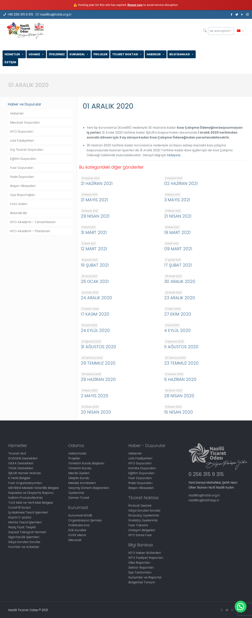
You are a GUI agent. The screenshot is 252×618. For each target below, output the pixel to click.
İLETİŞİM (10, 62)
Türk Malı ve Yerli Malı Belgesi (30, 502)
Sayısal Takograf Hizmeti (27, 532)
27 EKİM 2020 (177, 314)
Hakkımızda (77, 453)
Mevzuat (75, 540)
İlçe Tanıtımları (139, 572)
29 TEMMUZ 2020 (98, 363)
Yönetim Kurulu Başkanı (86, 463)
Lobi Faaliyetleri (22, 140)
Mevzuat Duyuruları (25, 122)
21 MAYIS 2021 (94, 200)
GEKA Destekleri (20, 463)
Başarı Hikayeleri (22, 186)
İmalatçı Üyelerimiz (143, 520)
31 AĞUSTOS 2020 (98, 347)
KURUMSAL (79, 54)
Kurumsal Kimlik (80, 515)
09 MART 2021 (178, 249)
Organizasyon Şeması (85, 520)
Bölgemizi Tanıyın (141, 582)
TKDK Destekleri (20, 468)
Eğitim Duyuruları (23, 158)
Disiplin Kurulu (78, 478)
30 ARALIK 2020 (179, 281)
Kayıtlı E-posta (19, 517)
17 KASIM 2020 (95, 314)
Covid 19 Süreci (19, 507)
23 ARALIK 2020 (179, 298)
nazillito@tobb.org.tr (56, 14)
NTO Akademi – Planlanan (30, 231)
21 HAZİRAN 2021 (97, 183)
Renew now (135, 5)
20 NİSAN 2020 (96, 412)
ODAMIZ (36, 54)
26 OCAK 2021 (95, 281)
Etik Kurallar (77, 530)
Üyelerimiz (76, 493)
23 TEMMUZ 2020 (181, 363)
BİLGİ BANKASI (181, 54)
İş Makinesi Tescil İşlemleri (28, 512)
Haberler (17, 113)
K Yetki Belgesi (19, 478)
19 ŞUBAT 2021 (95, 265)
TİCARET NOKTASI (127, 54)
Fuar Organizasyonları (25, 483)
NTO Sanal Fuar (140, 535)
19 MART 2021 (177, 232)
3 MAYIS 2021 (177, 200)
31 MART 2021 (94, 232)
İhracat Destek (140, 505)
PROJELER (100, 54)
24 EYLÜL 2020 (95, 330)
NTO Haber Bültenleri (144, 553)
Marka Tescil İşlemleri (25, 522)
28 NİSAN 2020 (179, 396)
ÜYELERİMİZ (57, 54)
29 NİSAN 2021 (95, 216)
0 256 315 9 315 (206, 474)
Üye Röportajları (22, 195)
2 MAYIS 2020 (94, 396)
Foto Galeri (18, 204)
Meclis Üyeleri (78, 473)
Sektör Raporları (141, 567)
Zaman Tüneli (78, 497)
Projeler (74, 458)
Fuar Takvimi (138, 525)
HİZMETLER (14, 54)
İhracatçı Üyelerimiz (143, 515)
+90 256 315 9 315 (20, 14)
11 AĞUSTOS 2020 (181, 347)
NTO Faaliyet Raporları (145, 557)
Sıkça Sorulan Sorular (24, 542)
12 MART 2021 (94, 249)
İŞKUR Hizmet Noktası (24, 473)
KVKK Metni (77, 535)
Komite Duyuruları (142, 468)
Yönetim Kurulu (79, 468)
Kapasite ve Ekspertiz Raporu (30, 493)
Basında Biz (18, 213)
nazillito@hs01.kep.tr (204, 500)
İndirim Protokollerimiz (25, 497)
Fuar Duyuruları (21, 167)
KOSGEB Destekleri (22, 458)
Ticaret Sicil (17, 453)
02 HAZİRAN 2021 (181, 183)
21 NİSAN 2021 (177, 216)
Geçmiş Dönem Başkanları (88, 488)
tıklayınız (174, 155)
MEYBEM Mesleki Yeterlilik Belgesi (33, 488)
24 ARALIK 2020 (96, 298)
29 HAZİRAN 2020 (98, 379)
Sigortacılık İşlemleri (23, 537)
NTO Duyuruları (21, 131)
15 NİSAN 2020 (178, 412)
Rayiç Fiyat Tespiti (22, 527)
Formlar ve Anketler (23, 547)
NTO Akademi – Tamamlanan (33, 222)
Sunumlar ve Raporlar (145, 577)
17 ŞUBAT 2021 (178, 265)
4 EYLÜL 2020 (177, 330)
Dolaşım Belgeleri (141, 530)
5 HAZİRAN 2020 (180, 379)
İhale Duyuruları (22, 177)
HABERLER (156, 54)
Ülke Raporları (139, 562)
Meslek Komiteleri (82, 483)
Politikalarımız (79, 525)
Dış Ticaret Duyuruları (26, 149)
